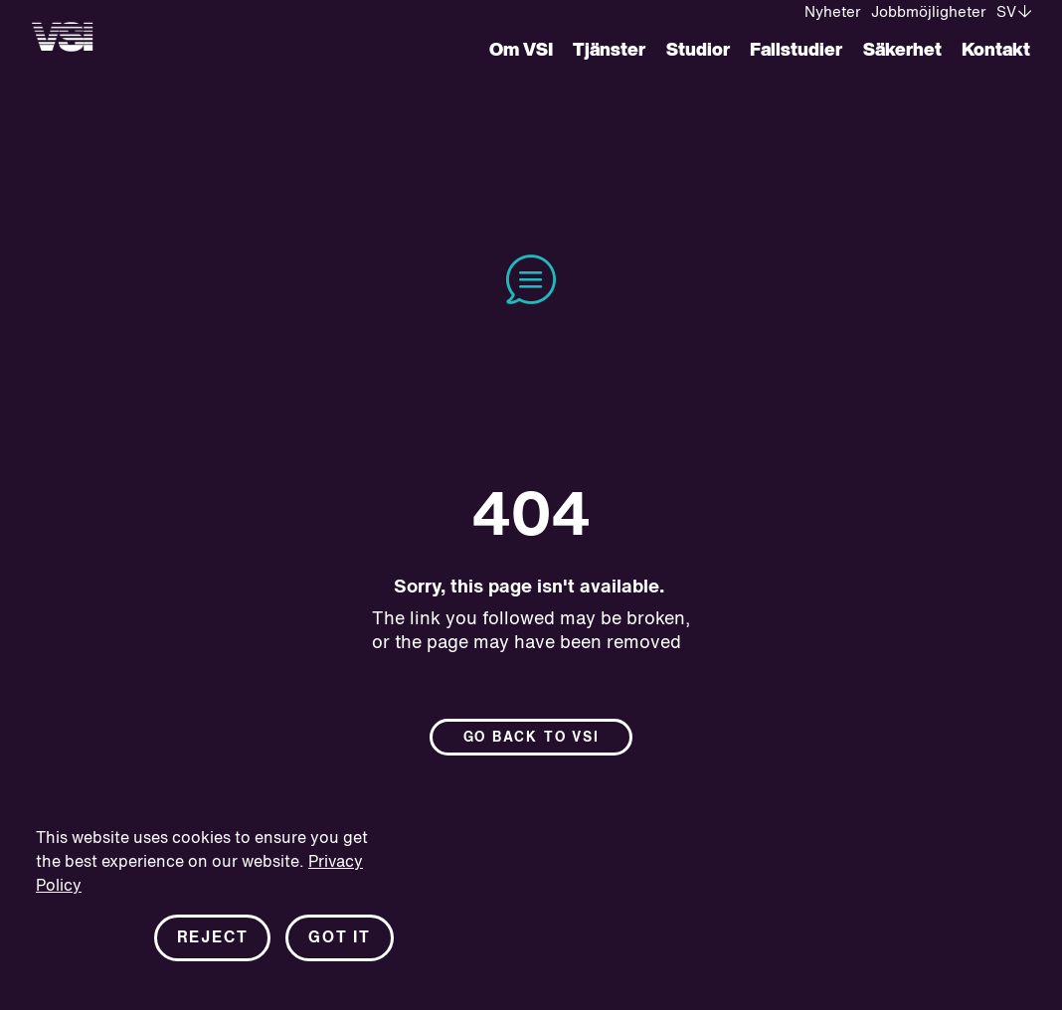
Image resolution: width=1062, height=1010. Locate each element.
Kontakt (996, 51)
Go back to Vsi (531, 738)
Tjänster (609, 51)
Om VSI (521, 51)
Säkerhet (902, 51)
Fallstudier (796, 51)
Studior (698, 51)
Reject (213, 938)
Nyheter (832, 12)
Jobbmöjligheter (928, 12)
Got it (339, 938)
